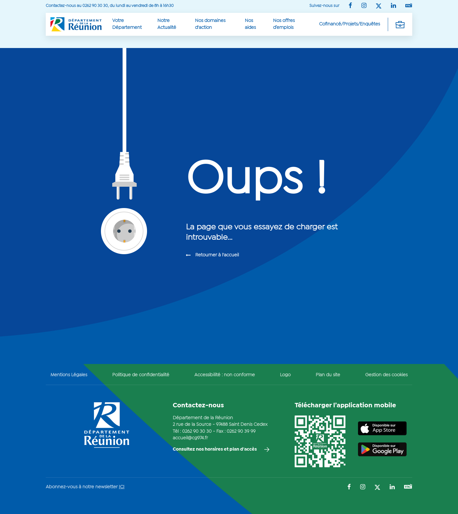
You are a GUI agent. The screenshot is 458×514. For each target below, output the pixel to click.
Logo (285, 375)
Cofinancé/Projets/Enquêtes (349, 24)
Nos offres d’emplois (284, 24)
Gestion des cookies (386, 375)
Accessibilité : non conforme (224, 375)
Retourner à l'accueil (217, 255)
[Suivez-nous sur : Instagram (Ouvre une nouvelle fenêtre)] (363, 6)
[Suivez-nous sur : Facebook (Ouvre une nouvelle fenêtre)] (350, 6)
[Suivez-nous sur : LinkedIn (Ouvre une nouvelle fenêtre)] (393, 6)
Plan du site (328, 375)
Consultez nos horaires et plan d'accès (215, 449)
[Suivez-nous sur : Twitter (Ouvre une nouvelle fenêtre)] (379, 6)
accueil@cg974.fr (190, 438)
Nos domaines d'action (210, 24)
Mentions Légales (68, 375)
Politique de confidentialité (140, 375)
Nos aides (250, 24)
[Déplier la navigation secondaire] (400, 24)
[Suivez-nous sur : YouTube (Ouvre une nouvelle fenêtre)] (408, 6)
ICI (121, 487)
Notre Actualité (166, 24)
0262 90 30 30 (197, 431)
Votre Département (127, 24)
